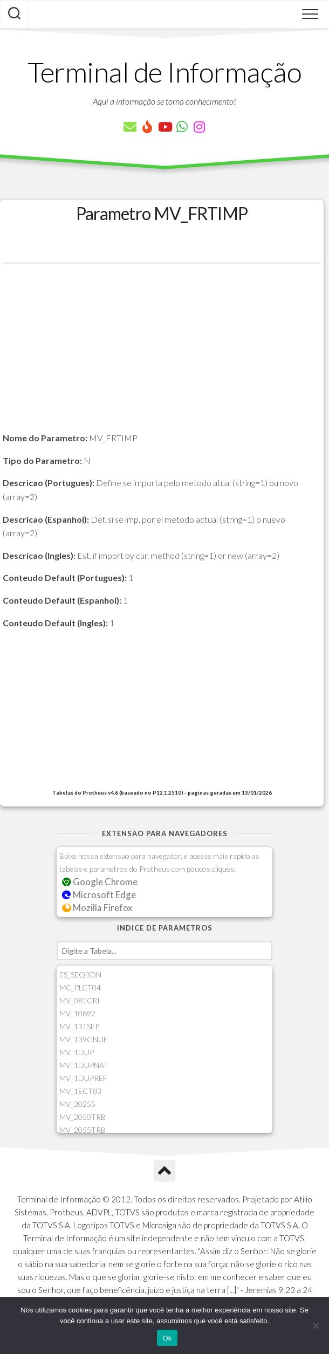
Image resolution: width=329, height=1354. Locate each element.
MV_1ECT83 (80, 1091)
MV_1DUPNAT (83, 1065)
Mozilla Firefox (97, 907)
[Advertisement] (162, 355)
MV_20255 (77, 1104)
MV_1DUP (76, 1052)
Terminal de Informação (164, 72)
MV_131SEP (79, 1026)
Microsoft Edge (99, 894)
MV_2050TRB (82, 1117)
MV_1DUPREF (83, 1078)
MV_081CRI (79, 1000)
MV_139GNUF (83, 1039)
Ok (167, 1338)
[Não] (315, 1325)
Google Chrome (100, 881)
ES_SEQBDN (80, 974)
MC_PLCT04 (80, 987)
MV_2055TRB (82, 1129)
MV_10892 (77, 1013)
